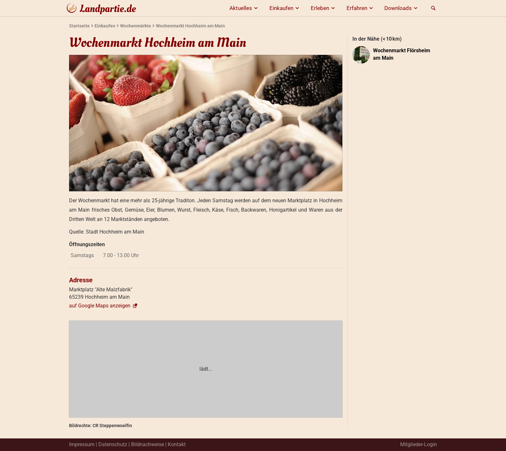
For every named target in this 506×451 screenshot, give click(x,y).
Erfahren (361, 8)
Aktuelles (244, 8)
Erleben (324, 8)
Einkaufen (285, 8)
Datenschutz (112, 444)
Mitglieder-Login (418, 444)
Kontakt (177, 444)
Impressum (82, 444)
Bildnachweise (147, 444)
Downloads (402, 8)
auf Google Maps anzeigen (103, 306)
